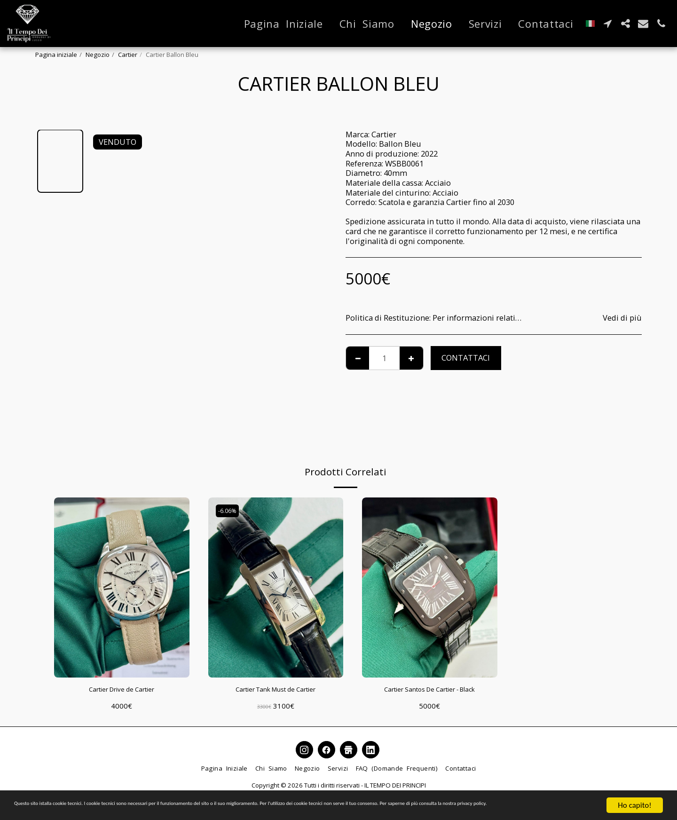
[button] (607, 23)
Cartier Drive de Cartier (122, 690)
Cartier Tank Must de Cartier (275, 690)
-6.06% (230, 511)
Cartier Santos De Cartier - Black (429, 690)
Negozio (98, 54)
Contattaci (465, 357)
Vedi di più (622, 318)
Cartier (127, 54)
